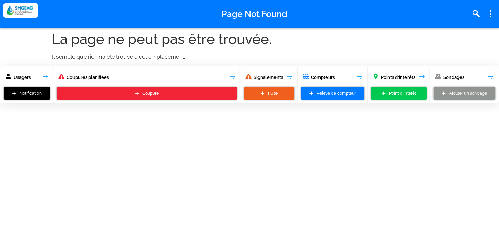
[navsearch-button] (476, 14)
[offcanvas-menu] (491, 14)
